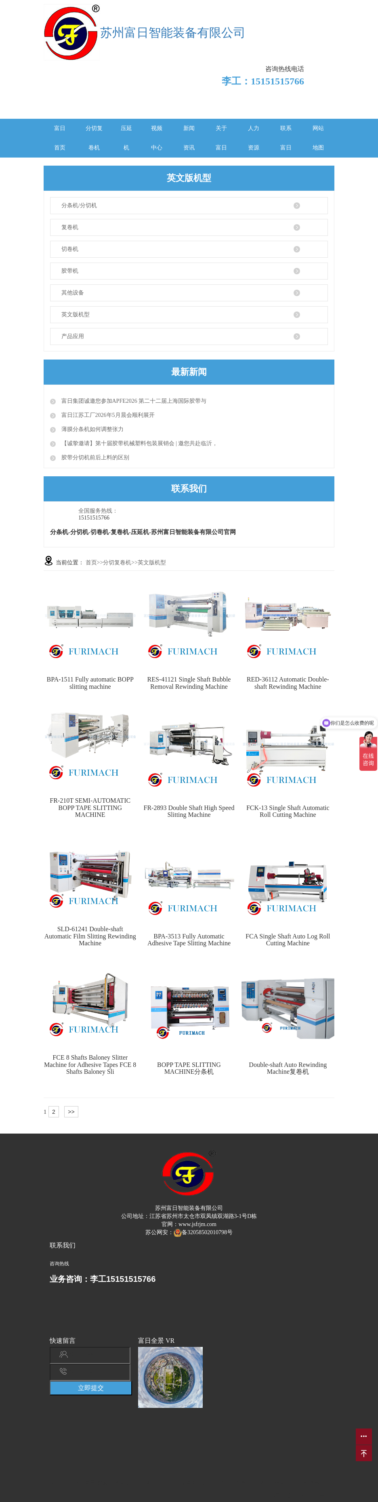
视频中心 (156, 138)
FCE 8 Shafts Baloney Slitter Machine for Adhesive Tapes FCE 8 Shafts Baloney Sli (90, 1064)
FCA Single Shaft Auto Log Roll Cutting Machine (288, 940)
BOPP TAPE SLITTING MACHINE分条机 (189, 1068)
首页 (91, 563)
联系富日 (286, 138)
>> (71, 1112)
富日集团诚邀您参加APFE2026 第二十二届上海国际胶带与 (133, 401)
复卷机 (69, 227)
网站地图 (318, 138)
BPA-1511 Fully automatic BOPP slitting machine (90, 683)
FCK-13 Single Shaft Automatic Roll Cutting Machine (288, 811)
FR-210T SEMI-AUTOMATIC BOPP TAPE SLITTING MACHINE (90, 807)
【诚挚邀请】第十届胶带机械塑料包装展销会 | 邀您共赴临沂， (139, 443)
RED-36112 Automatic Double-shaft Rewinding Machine (288, 683)
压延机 (126, 138)
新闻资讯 (189, 138)
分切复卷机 (94, 138)
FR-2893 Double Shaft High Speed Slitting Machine (189, 811)
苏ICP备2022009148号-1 (301, 1495)
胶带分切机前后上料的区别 (94, 457)
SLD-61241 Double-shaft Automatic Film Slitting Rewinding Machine (90, 936)
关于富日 (221, 138)
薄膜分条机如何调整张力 (92, 429)
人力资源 (253, 138)
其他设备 (72, 293)
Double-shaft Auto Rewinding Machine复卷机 (288, 1068)
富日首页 (59, 138)
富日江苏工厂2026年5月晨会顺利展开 (107, 415)
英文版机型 (75, 314)
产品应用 (72, 336)
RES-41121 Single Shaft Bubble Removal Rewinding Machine (189, 683)
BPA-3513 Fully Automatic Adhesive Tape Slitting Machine (189, 940)
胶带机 (69, 271)
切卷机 (69, 249)
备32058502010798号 (203, 1232)
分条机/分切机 (79, 205)
